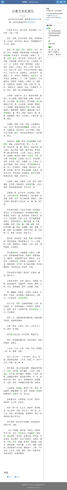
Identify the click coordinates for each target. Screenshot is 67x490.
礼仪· (17, 477)
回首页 (58, 54)
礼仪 (9, 477)
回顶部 (50, 54)
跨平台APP (53, 15)
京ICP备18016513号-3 (33, 487)
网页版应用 (30, 22)
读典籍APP (34, 19)
